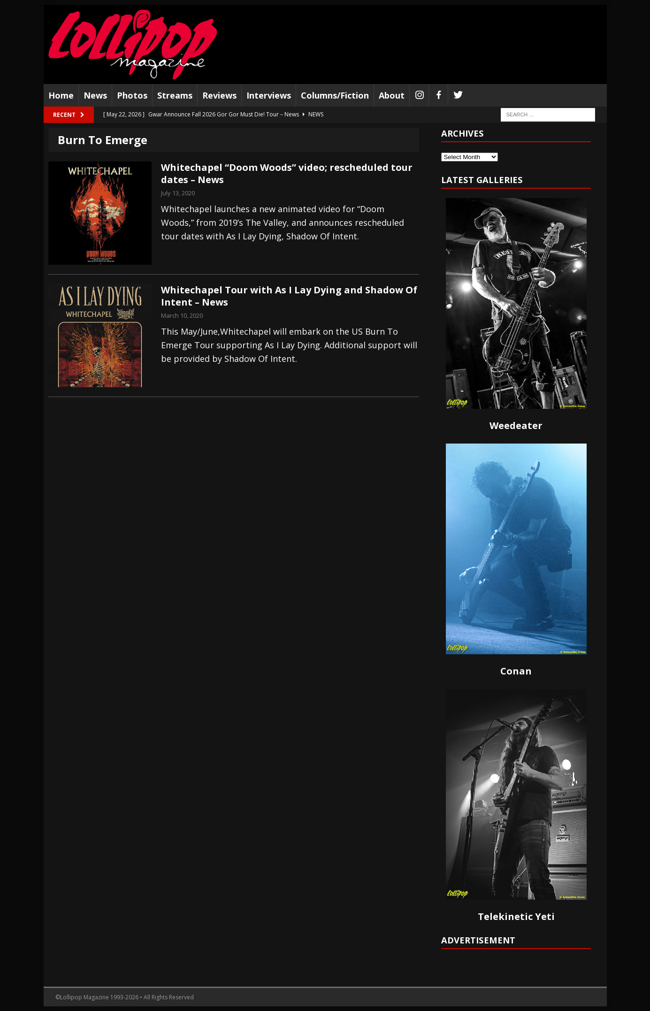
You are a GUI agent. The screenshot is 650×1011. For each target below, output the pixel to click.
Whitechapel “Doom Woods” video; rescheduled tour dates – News (287, 173)
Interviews (268, 95)
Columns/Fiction (335, 95)
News (95, 95)
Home (61, 95)
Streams (174, 95)
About (392, 95)
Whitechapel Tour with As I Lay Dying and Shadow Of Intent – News (289, 295)
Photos (132, 95)
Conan (516, 671)
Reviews (219, 95)
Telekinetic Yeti (516, 916)
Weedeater (516, 425)
